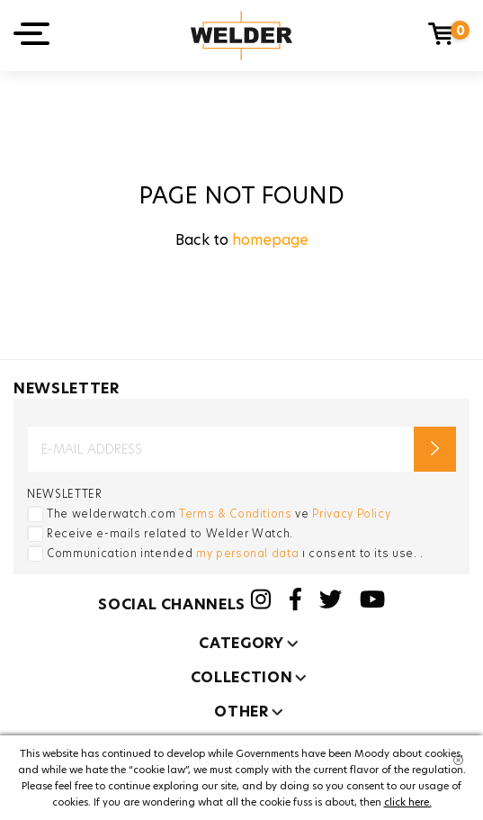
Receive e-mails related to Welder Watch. (170, 533)
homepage (270, 240)
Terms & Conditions (235, 513)
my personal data (247, 553)
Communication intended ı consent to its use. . (235, 553)
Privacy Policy (351, 513)
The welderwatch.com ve (218, 513)
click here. (408, 802)
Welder (241, 35)
